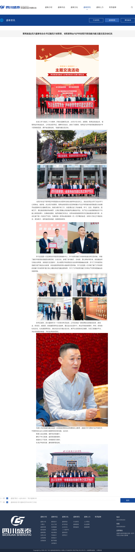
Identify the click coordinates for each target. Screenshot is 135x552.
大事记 (42, 524)
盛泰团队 (43, 532)
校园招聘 (87, 527)
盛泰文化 (74, 7)
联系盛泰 (112, 7)
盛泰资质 (43, 527)
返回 (127, 500)
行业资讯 (96, 20)
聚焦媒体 (128, 20)
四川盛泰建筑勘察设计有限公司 (57, 550)
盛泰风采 (65, 521)
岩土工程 (54, 524)
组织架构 (43, 530)
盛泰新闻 (112, 20)
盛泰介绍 (48, 7)
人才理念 (87, 521)
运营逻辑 (43, 538)
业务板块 (43, 540)
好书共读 (65, 524)
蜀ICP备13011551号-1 (80, 550)
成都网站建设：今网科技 (94, 550)
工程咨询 (54, 530)
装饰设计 (54, 538)
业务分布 (43, 535)
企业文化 (65, 527)
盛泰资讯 (87, 7)
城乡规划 (54, 532)
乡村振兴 (54, 543)
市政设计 (54, 535)
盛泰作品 (61, 7)
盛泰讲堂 (65, 532)
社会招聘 (87, 524)
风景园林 (54, 527)
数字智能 (54, 540)
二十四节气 (65, 530)
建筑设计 (54, 521)
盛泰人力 (100, 7)
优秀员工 (65, 535)
